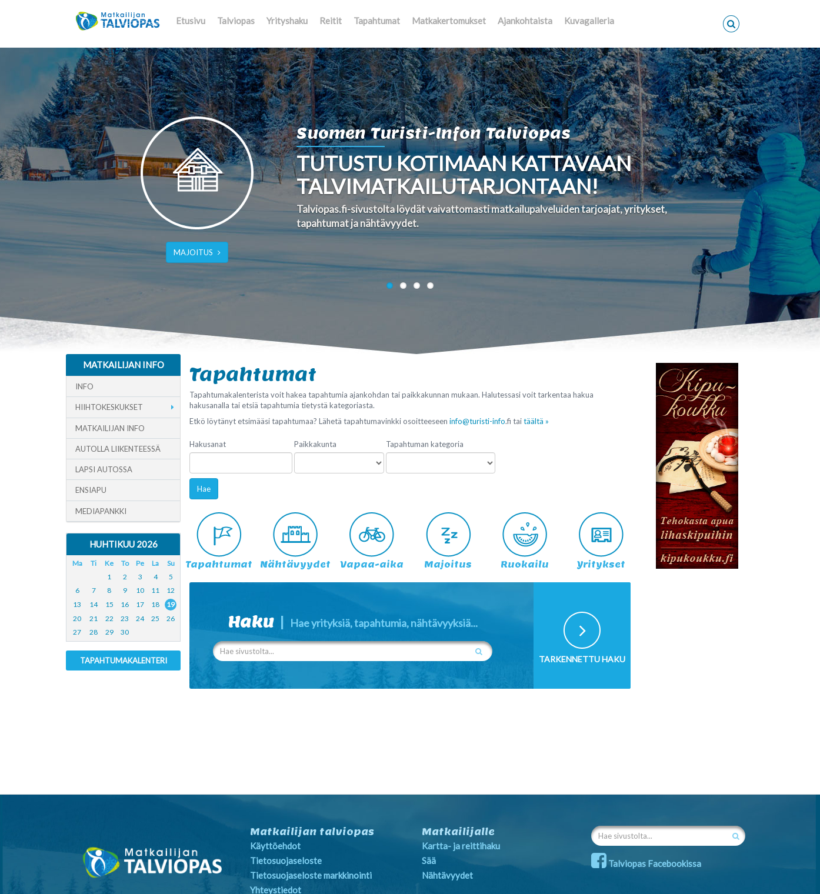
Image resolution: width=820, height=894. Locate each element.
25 (155, 618)
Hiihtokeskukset (109, 407)
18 (155, 604)
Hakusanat (207, 444)
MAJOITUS (197, 252)
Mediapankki (100, 511)
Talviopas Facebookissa (646, 863)
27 (77, 632)
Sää (429, 860)
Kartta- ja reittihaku (461, 845)
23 (125, 618)
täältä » (536, 421)
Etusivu (190, 20)
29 (109, 632)
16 (125, 604)
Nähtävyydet (447, 875)
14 (93, 604)
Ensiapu (90, 490)
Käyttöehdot (275, 845)
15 (109, 604)
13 (77, 604)
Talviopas (236, 20)
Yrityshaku (287, 20)
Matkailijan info (110, 428)
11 (155, 590)
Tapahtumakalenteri (123, 660)
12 (170, 590)
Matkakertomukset (449, 20)
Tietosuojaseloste (286, 860)
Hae (204, 488)
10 (140, 590)
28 (93, 632)
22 (109, 618)
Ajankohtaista (525, 20)
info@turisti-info (477, 421)
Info (84, 386)
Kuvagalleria (589, 20)
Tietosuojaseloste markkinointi (311, 875)
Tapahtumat (377, 20)
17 (140, 604)
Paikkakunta (315, 444)
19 (170, 604)
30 (125, 632)
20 (77, 618)
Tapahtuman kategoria (425, 444)
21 (93, 618)
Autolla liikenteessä (118, 449)
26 (170, 618)
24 (140, 618)
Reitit (330, 20)
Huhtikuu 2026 (123, 544)
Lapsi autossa (103, 469)
